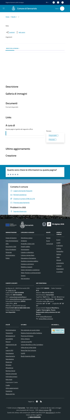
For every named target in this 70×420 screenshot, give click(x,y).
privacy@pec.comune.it (46, 319)
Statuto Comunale (11, 374)
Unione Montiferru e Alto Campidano (32, 344)
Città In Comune (44, 410)
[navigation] (4, 8)
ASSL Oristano (25, 339)
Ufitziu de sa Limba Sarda (28, 347)
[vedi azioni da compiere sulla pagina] (20, 32)
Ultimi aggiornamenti (12, 388)
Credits (8, 385)
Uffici (7, 244)
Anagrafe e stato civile (27, 244)
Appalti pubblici (25, 246)
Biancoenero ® (50, 412)
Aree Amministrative (12, 241)
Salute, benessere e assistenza (30, 270)
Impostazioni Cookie (12, 382)
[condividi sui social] (10, 32)
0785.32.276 (12, 290)
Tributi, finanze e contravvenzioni (31, 273)
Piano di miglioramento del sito (11, 345)
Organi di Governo (11, 238)
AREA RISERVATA (34, 417)
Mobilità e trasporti (26, 267)
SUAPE (23, 353)
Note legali (9, 379)
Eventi (58, 240)
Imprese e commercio (27, 264)
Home (7, 17)
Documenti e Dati (11, 246)
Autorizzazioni (25, 249)
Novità (13, 17)
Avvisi (48, 241)
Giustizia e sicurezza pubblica (29, 261)
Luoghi (58, 243)
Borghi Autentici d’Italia (28, 356)
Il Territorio (59, 245)
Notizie (48, 238)
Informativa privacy (11, 376)
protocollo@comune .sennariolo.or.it (20, 299)
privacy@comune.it (46, 316)
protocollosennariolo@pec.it (17, 297)
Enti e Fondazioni (11, 249)
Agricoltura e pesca (26, 238)
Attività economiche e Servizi (60, 263)
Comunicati (49, 244)
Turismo (23, 275)
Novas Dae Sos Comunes (28, 350)
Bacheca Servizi (10, 371)
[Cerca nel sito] (62, 8)
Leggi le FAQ (9, 350)
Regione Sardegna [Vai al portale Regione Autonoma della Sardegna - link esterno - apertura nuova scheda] (15, 2)
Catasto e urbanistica (27, 252)
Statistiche (9, 391)
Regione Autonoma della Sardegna (31, 333)
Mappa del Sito (10, 394)
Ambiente (24, 241)
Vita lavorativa (25, 278)
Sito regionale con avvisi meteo (30, 330)
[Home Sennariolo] (23, 8)
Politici (8, 258)
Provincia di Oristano (27, 336)
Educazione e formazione (28, 258)
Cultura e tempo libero (27, 255)
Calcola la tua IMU (26, 342)
